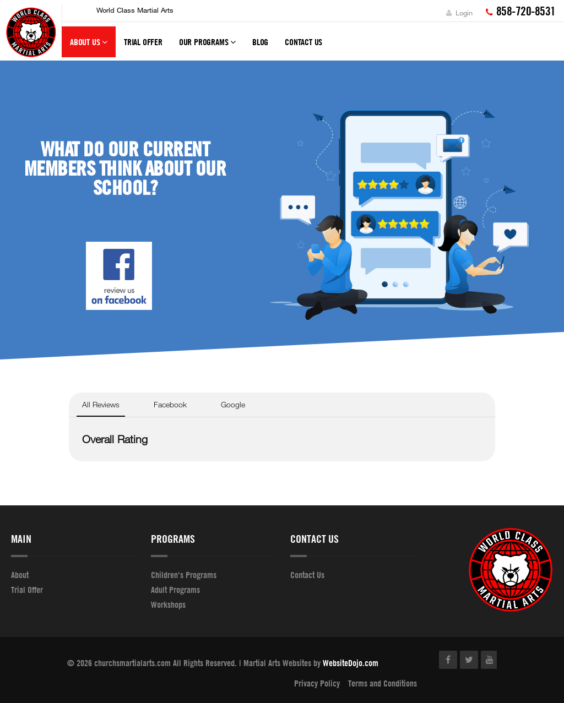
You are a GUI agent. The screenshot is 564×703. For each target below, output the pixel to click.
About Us (88, 46)
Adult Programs (175, 589)
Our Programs (207, 46)
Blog (260, 41)
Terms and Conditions (382, 683)
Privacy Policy (317, 683)
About (20, 574)
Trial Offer (143, 41)
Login (459, 12)
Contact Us (303, 41)
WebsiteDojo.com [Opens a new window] (350, 662)
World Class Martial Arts (134, 10)
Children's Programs (183, 574)
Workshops (168, 604)
